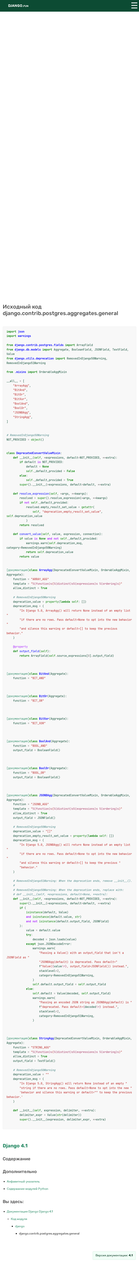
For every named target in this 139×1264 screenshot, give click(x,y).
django (19, 1226)
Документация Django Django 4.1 (30, 1211)
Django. (18, 5)
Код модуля (19, 1219)
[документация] (18, 570)
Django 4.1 (15, 1146)
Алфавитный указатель (23, 1181)
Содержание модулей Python (27, 1189)
